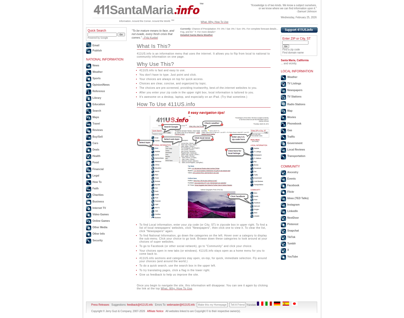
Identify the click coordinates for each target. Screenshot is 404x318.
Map (289, 110)
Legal (95, 175)
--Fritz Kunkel (150, 37)
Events (291, 178)
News (95, 65)
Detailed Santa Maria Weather (196, 35)
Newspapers (294, 90)
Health (96, 156)
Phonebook (294, 123)
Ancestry (292, 172)
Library (96, 97)
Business (98, 201)
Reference (98, 91)
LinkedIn (292, 211)
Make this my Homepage (212, 304)
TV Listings (294, 83)
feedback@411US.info (139, 304)
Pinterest (292, 224)
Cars (95, 143)
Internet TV (99, 208)
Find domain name (293, 52)
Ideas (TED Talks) (298, 198)
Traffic (291, 136)
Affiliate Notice (155, 311)
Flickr (290, 191)
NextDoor (293, 217)
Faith (95, 188)
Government (294, 143)
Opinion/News (101, 84)
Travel (96, 123)
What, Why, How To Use (214, 22)
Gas (289, 130)
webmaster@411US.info (181, 304)
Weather (97, 71)
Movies (291, 117)
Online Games (101, 220)
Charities (98, 194)
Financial (98, 169)
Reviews (97, 130)
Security (97, 240)
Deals (95, 149)
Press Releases (100, 304)
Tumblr (291, 243)
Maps (95, 117)
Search (96, 110)
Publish (97, 50)
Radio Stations (296, 104)
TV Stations (294, 96)
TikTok (291, 237)
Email (95, 45)
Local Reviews (296, 149)
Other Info (98, 233)
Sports (96, 78)
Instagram (293, 204)
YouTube (292, 256)
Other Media (99, 227)
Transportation (296, 156)
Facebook (293, 185)
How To (97, 182)
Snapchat (293, 230)
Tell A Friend (238, 304)
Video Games (100, 214)
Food (95, 162)
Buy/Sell (97, 136)
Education (98, 104)
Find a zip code (291, 49)
